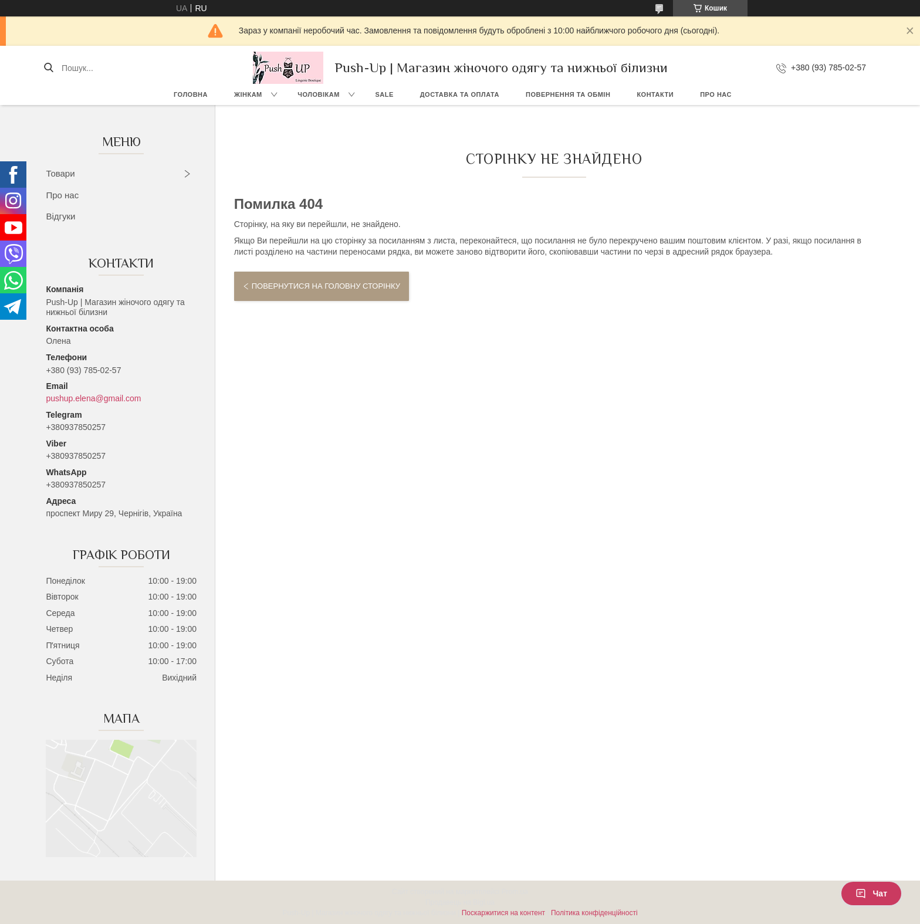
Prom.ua (515, 892)
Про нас (716, 94)
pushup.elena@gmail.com (93, 398)
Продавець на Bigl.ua (460, 902)
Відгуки (60, 216)
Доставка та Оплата (459, 94)
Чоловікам (318, 94)
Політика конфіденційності (594, 913)
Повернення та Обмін (568, 94)
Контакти (655, 94)
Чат (871, 893)
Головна (191, 94)
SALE (384, 94)
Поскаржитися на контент (503, 913)
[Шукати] (48, 68)
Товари (60, 173)
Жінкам (248, 94)
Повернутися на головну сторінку (326, 286)
